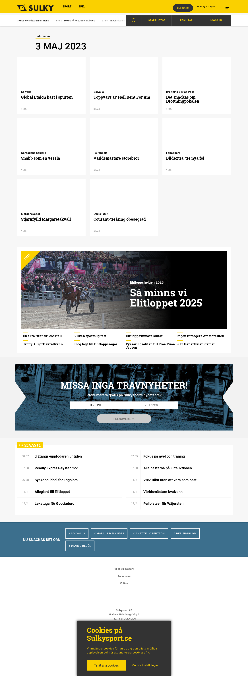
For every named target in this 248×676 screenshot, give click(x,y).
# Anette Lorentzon (149, 533)
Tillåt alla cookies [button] (106, 665)
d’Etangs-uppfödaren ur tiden (31, 21)
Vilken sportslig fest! (90, 336)
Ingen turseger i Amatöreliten (200, 336)
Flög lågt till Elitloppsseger (95, 344)
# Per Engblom (185, 533)
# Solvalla (77, 533)
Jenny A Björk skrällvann (43, 344)
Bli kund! (183, 8)
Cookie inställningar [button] (145, 665)
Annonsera (124, 576)
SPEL (82, 7)
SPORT (67, 7)
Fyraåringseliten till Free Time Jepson (150, 346)
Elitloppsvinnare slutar (144, 336)
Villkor (124, 583)
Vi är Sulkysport (124, 569)
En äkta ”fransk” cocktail (42, 336)
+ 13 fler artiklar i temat (196, 344)
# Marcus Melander (109, 533)
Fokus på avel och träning (79, 21)
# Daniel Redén (80, 545)
